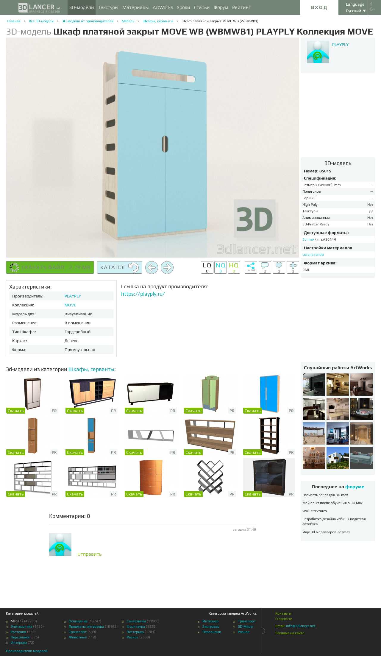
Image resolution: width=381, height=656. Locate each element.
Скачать (16, 410)
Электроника (21, 626)
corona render (313, 255)
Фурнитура (136, 626)
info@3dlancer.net (300, 626)
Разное (132, 637)
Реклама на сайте (289, 633)
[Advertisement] (338, 115)
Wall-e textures (314, 511)
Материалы (135, 7)
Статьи (202, 7)
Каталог (119, 268)
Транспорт (78, 632)
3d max (308, 239)
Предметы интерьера (86, 626)
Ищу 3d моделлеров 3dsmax (326, 532)
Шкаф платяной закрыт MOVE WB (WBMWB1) (220, 21)
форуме (354, 487)
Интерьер (19, 643)
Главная (14, 21)
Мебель (128, 21)
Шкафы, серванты (158, 21)
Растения (18, 632)
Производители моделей (26, 651)
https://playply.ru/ (143, 294)
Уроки (183, 7)
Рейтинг (241, 7)
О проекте (283, 619)
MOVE (70, 305)
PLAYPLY (73, 296)
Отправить (89, 554)
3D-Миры (245, 626)
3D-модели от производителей (87, 21)
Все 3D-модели (41, 21)
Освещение (78, 621)
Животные (78, 637)
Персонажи (20, 637)
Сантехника (136, 621)
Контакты (283, 613)
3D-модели (81, 7)
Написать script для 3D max (325, 495)
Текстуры (108, 7)
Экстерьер (135, 632)
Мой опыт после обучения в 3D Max (332, 503)
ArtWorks (163, 7)
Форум (221, 7)
